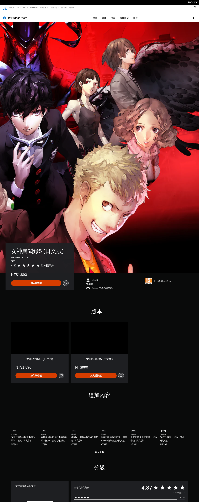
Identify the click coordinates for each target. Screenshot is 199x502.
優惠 (97, 15)
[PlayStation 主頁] (5, 7)
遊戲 (11, 8)
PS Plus (33, 8)
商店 (63, 8)
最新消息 (53, 8)
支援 (70, 8)
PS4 (24, 8)
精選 (88, 15)
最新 (79, 15)
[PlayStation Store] (15, 15)
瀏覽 (119, 15)
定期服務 (108, 15)
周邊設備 (43, 8)
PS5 (17, 8)
